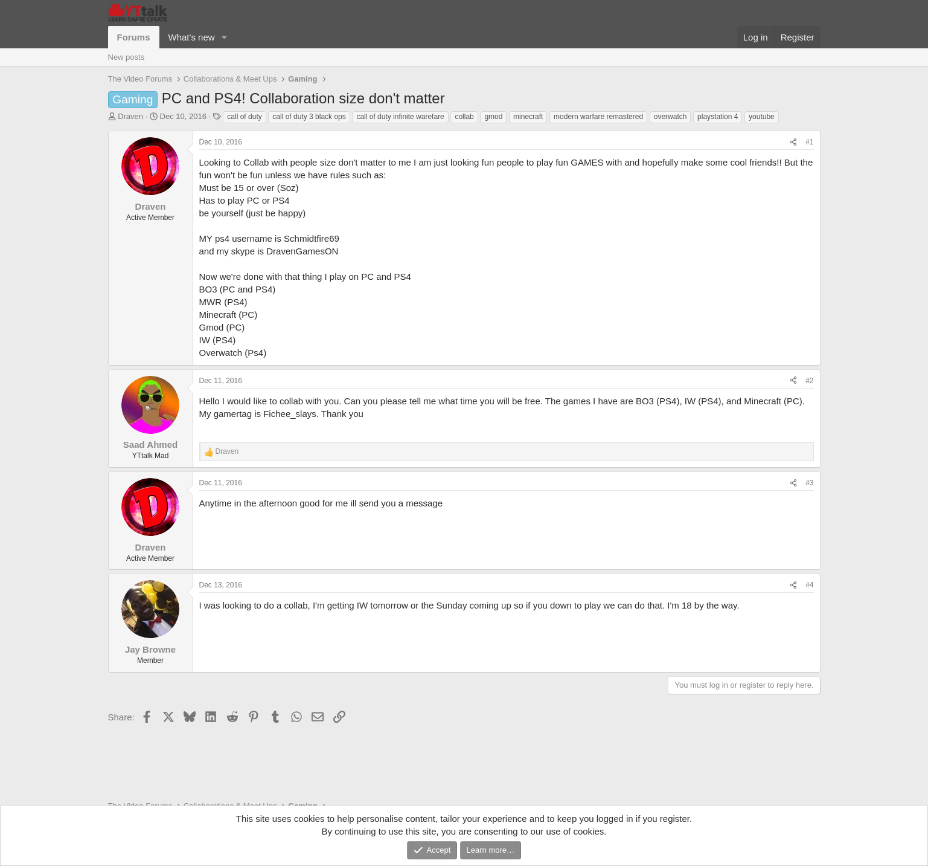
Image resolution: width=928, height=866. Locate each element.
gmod (493, 116)
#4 (809, 585)
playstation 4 (717, 116)
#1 (809, 142)
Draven (130, 116)
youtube (762, 116)
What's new (191, 37)
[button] (224, 37)
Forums (133, 37)
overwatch (670, 116)
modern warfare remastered (598, 116)
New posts (126, 57)
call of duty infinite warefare (400, 116)
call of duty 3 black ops (308, 116)
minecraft (528, 116)
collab (464, 116)
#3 (809, 483)
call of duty (244, 116)
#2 (809, 380)
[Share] (793, 142)
